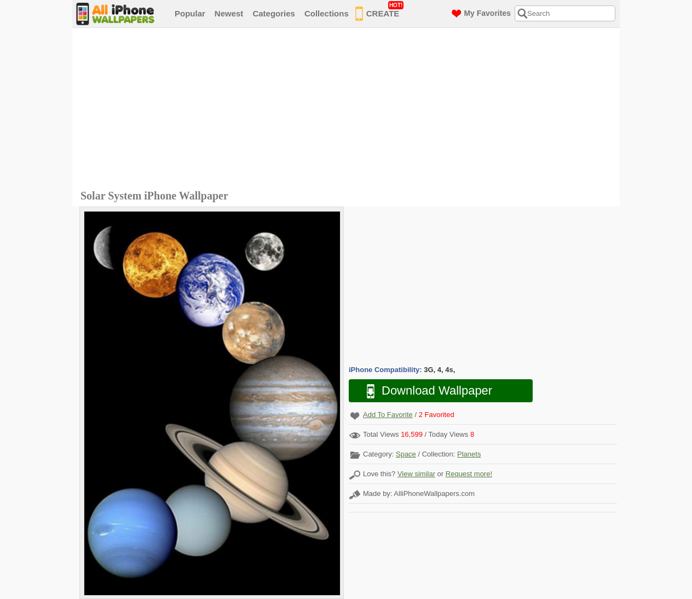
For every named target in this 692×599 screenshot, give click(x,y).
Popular (190, 13)
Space (406, 454)
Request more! (469, 474)
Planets (469, 454)
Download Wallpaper (423, 391)
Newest (229, 13)
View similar (416, 474)
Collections (326, 13)
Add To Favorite (388, 414)
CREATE (379, 11)
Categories (273, 13)
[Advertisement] (349, 110)
